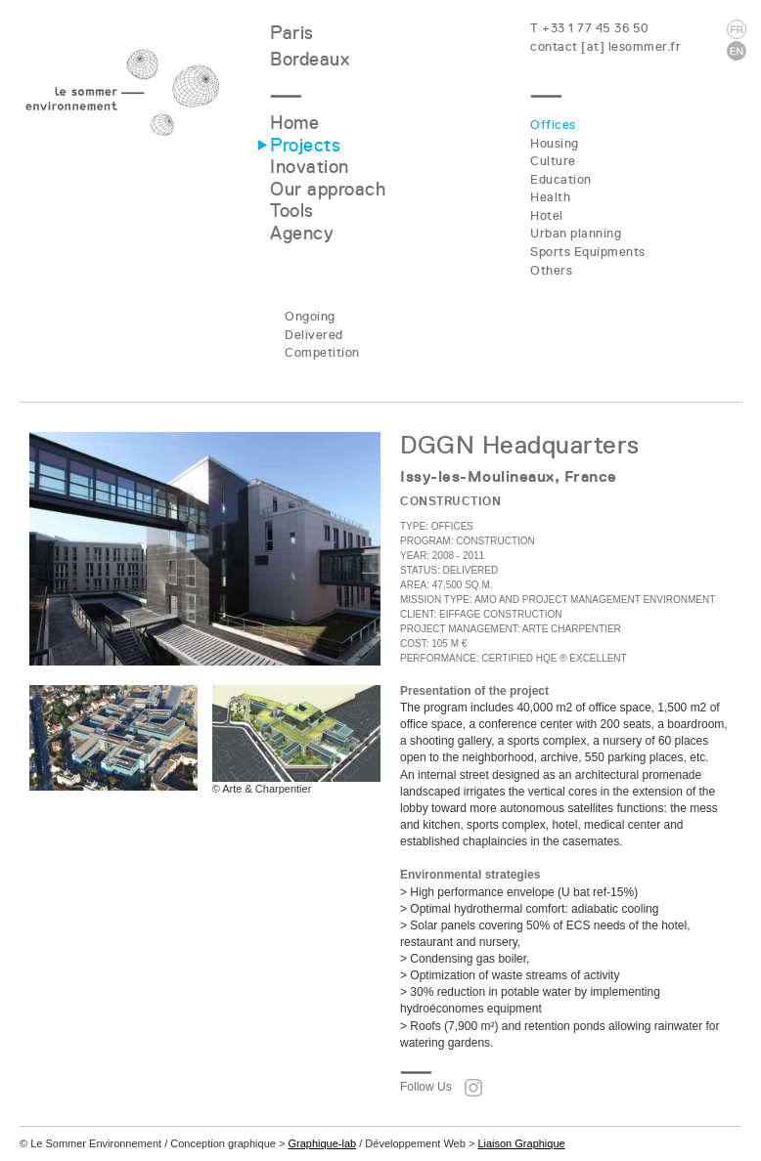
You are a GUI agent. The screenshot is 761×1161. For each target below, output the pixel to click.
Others (551, 270)
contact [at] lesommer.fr (605, 46)
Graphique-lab (322, 1143)
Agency (302, 233)
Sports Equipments (588, 251)
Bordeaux (309, 59)
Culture (553, 160)
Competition (322, 352)
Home (294, 122)
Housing (554, 143)
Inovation (309, 166)
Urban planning (575, 233)
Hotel (546, 215)
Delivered (314, 334)
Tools (292, 210)
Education (561, 179)
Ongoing (310, 316)
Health (550, 197)
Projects (305, 145)
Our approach (327, 189)
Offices (553, 124)
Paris (292, 32)
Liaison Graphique (520, 1143)
